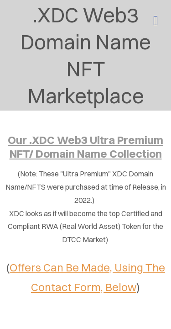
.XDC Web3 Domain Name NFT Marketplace (85, 55)
